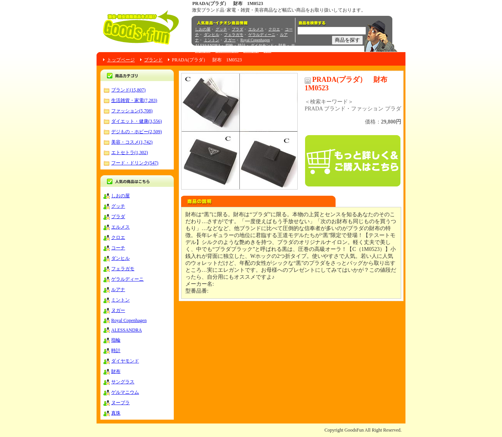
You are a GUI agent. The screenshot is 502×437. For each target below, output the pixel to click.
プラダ (237, 29)
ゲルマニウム (227, 51)
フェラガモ (233, 34)
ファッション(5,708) (132, 110)
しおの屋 (202, 29)
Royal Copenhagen (255, 40)
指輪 (229, 45)
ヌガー (230, 40)
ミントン (211, 40)
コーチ (118, 248)
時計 (242, 45)
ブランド (153, 60)
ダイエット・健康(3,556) (136, 121)
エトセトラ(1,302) (129, 152)
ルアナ (118, 289)
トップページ (121, 60)
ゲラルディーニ (261, 34)
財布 (282, 45)
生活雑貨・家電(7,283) (134, 100)
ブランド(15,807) (128, 90)
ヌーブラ (251, 51)
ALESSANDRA (207, 45)
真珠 (267, 51)
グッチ (221, 29)
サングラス (122, 381)
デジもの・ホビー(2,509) (136, 131)
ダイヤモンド (262, 45)
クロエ (274, 29)
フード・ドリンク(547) (134, 163)
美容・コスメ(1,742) (132, 142)
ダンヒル (211, 34)
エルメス (256, 29)
